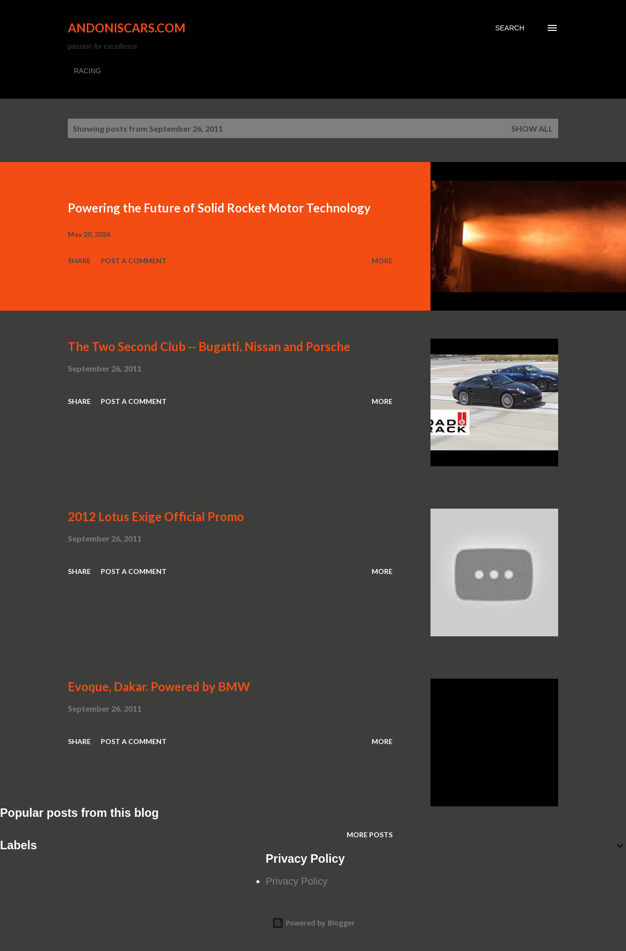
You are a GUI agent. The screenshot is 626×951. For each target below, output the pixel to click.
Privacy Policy (297, 881)
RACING (87, 71)
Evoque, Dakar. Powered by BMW (159, 686)
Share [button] (79, 260)
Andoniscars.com (127, 27)
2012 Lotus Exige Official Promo (156, 516)
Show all (532, 128)
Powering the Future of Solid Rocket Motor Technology (219, 207)
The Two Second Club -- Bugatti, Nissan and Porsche (209, 346)
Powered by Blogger (313, 923)
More (382, 260)
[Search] (509, 28)
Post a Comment (134, 260)
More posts (370, 834)
